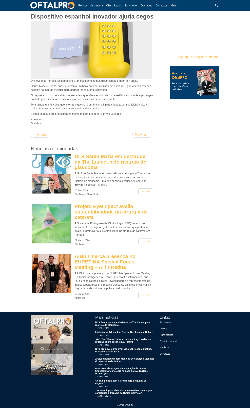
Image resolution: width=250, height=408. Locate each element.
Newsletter (131, 5)
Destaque (146, 5)
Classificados (114, 5)
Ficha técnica (166, 335)
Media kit (164, 347)
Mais (175, 5)
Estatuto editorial (168, 341)
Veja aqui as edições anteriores (198, 57)
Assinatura (96, 5)
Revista (82, 5)
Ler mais (145, 191)
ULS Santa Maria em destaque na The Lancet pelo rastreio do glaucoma (111, 162)
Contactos (161, 5)
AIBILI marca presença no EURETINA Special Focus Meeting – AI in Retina (105, 262)
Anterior (40, 134)
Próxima (142, 134)
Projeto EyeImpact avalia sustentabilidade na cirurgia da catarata (111, 212)
